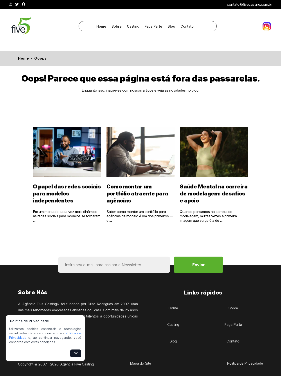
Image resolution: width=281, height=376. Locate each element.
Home (101, 26)
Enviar (198, 264)
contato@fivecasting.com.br (249, 4)
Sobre (117, 26)
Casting (133, 26)
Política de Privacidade (245, 363)
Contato (187, 26)
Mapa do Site (140, 363)
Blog (171, 26)
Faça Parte (153, 26)
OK (76, 353)
